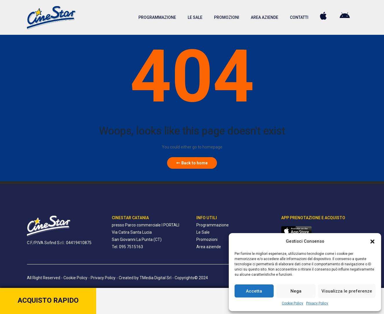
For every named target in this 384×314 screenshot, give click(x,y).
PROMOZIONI (226, 17)
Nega (295, 291)
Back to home (192, 163)
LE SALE (195, 17)
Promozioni (206, 239)
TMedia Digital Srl (155, 277)
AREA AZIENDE (264, 17)
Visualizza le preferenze (346, 291)
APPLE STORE (324, 16)
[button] (372, 241)
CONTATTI (299, 17)
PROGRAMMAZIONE (157, 17)
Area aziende (208, 246)
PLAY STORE (345, 16)
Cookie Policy (292, 303)
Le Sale (203, 232)
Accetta (254, 291)
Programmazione (212, 225)
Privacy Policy (317, 303)
